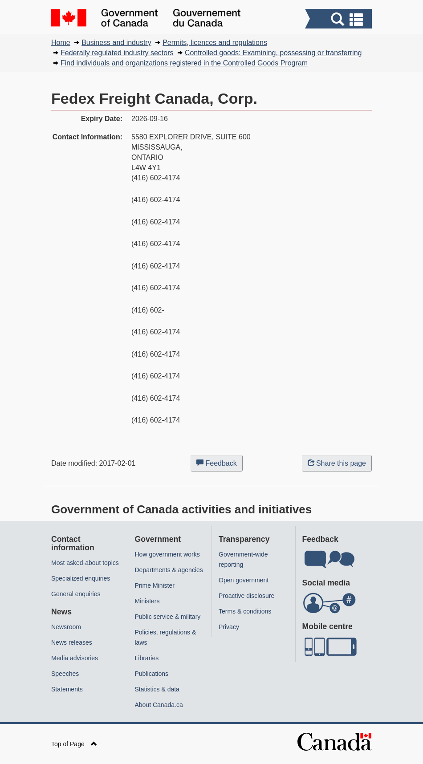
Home (60, 42)
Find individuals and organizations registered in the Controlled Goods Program (184, 63)
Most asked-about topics (85, 562)
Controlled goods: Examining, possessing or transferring (273, 53)
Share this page (337, 463)
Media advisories (74, 658)
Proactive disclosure (246, 595)
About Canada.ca (159, 704)
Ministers (147, 601)
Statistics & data (157, 689)
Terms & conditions (245, 611)
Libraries (147, 658)
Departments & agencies (169, 569)
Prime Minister (155, 585)
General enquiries (76, 593)
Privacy (229, 626)
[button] (339, 20)
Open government (243, 580)
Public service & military (168, 616)
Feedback (219, 464)
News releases (71, 642)
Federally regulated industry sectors (117, 53)
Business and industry (116, 42)
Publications (152, 673)
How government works (167, 554)
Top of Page (74, 744)
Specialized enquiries (80, 578)
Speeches (65, 673)
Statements (67, 689)
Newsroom (66, 626)
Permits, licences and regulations (215, 42)
